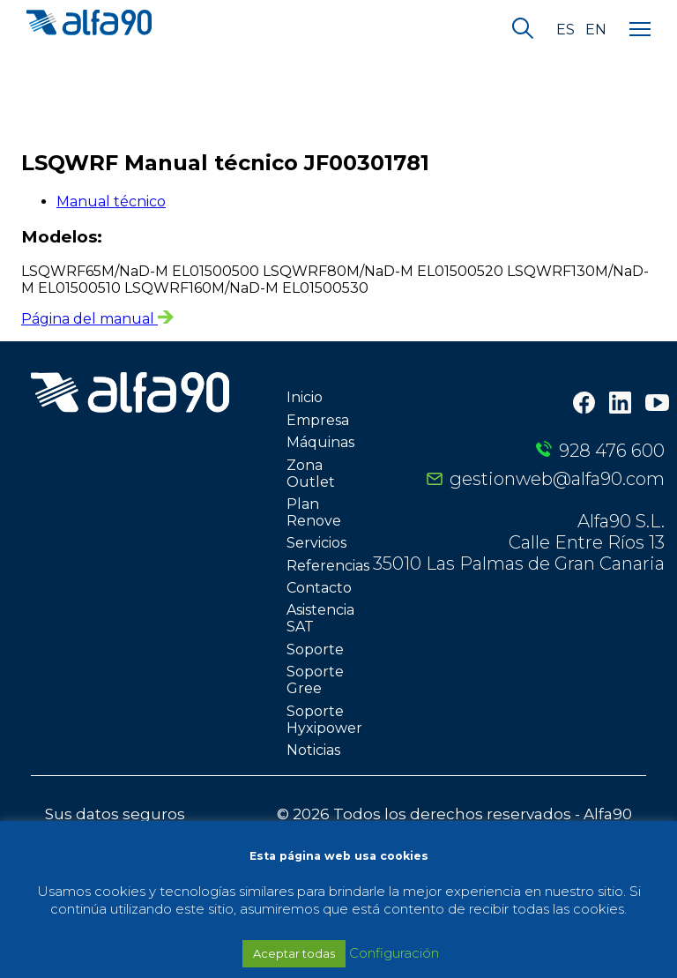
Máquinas (320, 442)
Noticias (313, 750)
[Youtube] (657, 405)
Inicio (304, 397)
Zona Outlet (310, 473)
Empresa (317, 420)
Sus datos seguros (115, 814)
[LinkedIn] (620, 404)
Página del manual (97, 318)
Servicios (316, 542)
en (595, 30)
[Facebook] (584, 404)
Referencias (327, 565)
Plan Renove (313, 512)
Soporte (315, 649)
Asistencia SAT (320, 618)
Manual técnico (111, 201)
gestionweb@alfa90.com (557, 478)
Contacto (319, 587)
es (565, 30)
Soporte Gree (315, 680)
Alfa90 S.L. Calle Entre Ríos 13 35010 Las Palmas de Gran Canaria (519, 542)
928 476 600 (612, 450)
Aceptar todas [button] (294, 953)
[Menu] (640, 30)
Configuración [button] (394, 952)
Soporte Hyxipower (324, 719)
